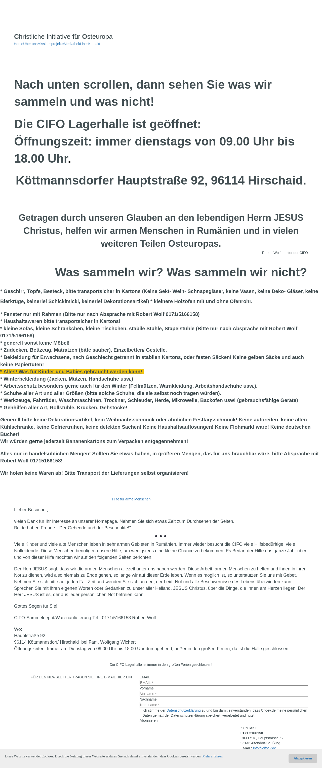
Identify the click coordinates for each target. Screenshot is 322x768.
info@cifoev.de (264, 748)
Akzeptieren (303, 758)
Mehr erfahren (213, 756)
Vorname (147, 688)
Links (84, 44)
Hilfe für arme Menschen (131, 499)
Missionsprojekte (50, 44)
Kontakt (94, 44)
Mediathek (72, 44)
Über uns (30, 44)
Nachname (148, 699)
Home (18, 44)
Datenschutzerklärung (184, 710)
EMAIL (145, 677)
